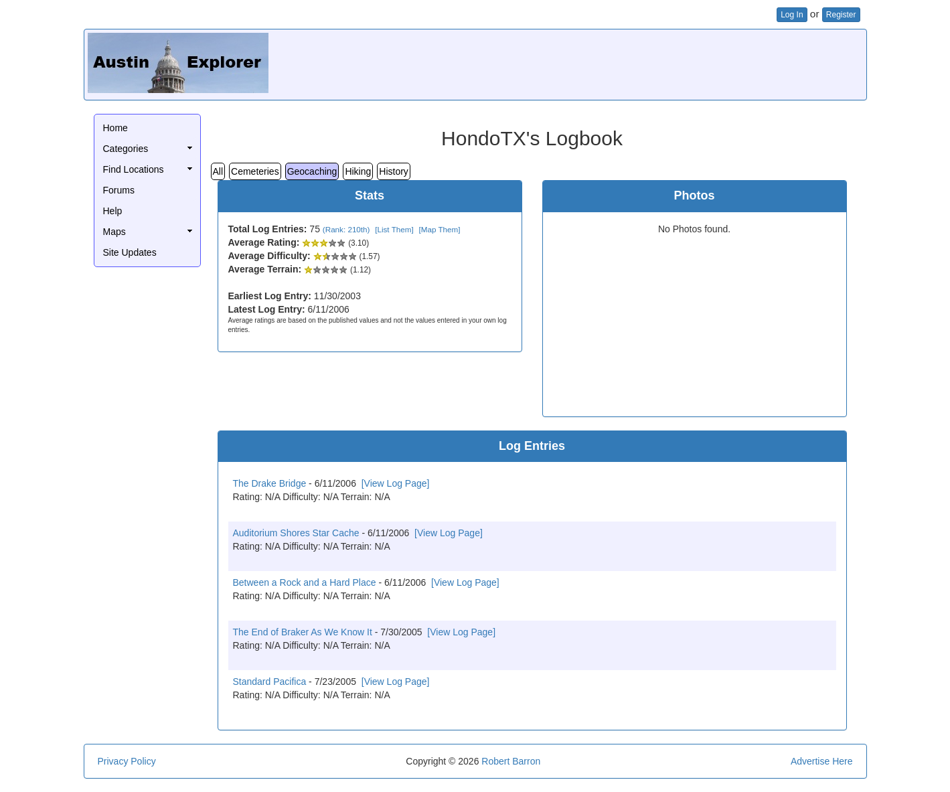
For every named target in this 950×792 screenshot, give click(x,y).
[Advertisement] (619, 63)
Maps (114, 231)
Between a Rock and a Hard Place (304, 582)
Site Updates (130, 252)
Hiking (358, 171)
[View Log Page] (396, 483)
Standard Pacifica (270, 681)
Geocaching (312, 171)
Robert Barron (510, 761)
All (218, 171)
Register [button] (841, 14)
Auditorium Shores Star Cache (296, 533)
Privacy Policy (127, 761)
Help (113, 211)
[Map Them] (439, 229)
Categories (126, 148)
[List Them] (394, 229)
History (393, 171)
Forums (119, 190)
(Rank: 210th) (346, 229)
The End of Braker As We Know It (302, 632)
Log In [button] (792, 14)
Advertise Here (822, 761)
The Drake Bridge (270, 483)
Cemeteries (255, 171)
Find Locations (133, 169)
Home (115, 128)
